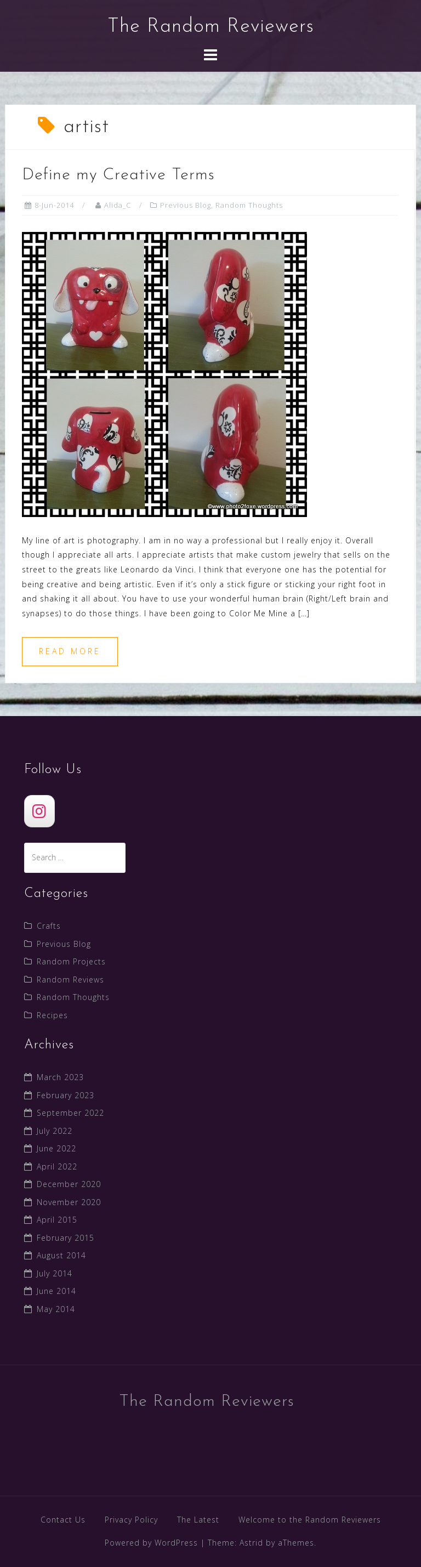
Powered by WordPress (151, 1542)
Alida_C (117, 205)
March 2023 (60, 1077)
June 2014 (56, 1291)
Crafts (49, 926)
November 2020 (69, 1202)
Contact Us (63, 1519)
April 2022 (57, 1166)
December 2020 (69, 1184)
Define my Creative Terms (118, 175)
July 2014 (54, 1273)
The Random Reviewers (210, 27)
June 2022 (56, 1148)
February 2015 (65, 1238)
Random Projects (71, 961)
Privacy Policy (131, 1519)
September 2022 (70, 1113)
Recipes (52, 1015)
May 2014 (56, 1309)
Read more (70, 651)
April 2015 (57, 1219)
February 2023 (65, 1095)
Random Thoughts (249, 205)
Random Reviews (70, 979)
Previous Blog (185, 205)
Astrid (251, 1542)
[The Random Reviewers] (39, 811)
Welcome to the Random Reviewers (309, 1519)
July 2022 (54, 1131)
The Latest (198, 1519)
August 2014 (61, 1255)
